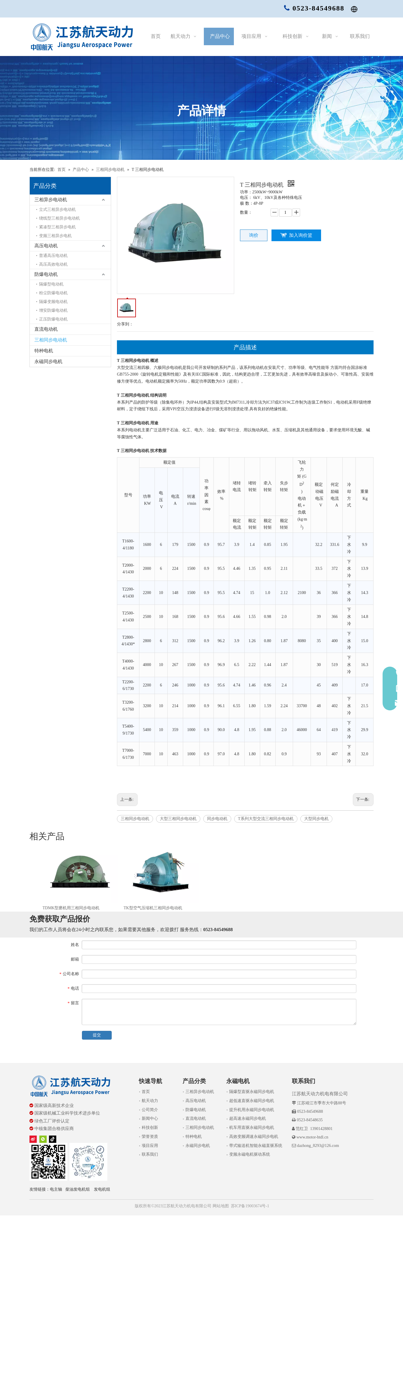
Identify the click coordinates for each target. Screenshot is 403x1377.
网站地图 (220, 1206)
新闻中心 (150, 1118)
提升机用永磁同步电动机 (251, 1110)
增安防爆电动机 (53, 310)
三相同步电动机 (50, 339)
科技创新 (150, 1127)
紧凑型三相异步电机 (57, 227)
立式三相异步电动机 (57, 209)
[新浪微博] (33, 1139)
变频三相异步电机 (55, 236)
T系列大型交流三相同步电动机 (266, 819)
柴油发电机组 (77, 1189)
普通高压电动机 (53, 255)
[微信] (43, 1139)
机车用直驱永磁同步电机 (251, 1127)
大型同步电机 (316, 819)
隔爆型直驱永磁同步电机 (251, 1091)
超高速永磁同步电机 (247, 1118)
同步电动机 (217, 819)
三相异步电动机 (50, 199)
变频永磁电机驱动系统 (249, 1154)
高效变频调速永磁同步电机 (253, 1136)
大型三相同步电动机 (178, 819)
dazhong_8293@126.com (318, 1145)
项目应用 (150, 1145)
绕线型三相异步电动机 (59, 218)
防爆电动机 (46, 274)
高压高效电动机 (53, 264)
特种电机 (43, 350)
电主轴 (56, 1189)
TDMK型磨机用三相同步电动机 (71, 908)
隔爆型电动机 (51, 284)
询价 (253, 235)
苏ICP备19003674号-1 (250, 1206)
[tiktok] (52, 1139)
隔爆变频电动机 (53, 301)
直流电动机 (46, 329)
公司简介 (150, 1110)
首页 (146, 1091)
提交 (97, 1035)
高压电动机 (46, 245)
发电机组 (102, 1189)
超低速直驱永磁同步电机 (251, 1101)
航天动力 (150, 1101)
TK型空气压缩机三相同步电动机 (153, 908)
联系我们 (150, 1154)
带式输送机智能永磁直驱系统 (255, 1145)
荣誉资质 (150, 1136)
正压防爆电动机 (53, 319)
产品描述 (245, 347)
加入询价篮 (300, 235)
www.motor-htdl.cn (312, 1137)
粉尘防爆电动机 (53, 293)
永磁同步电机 (48, 361)
